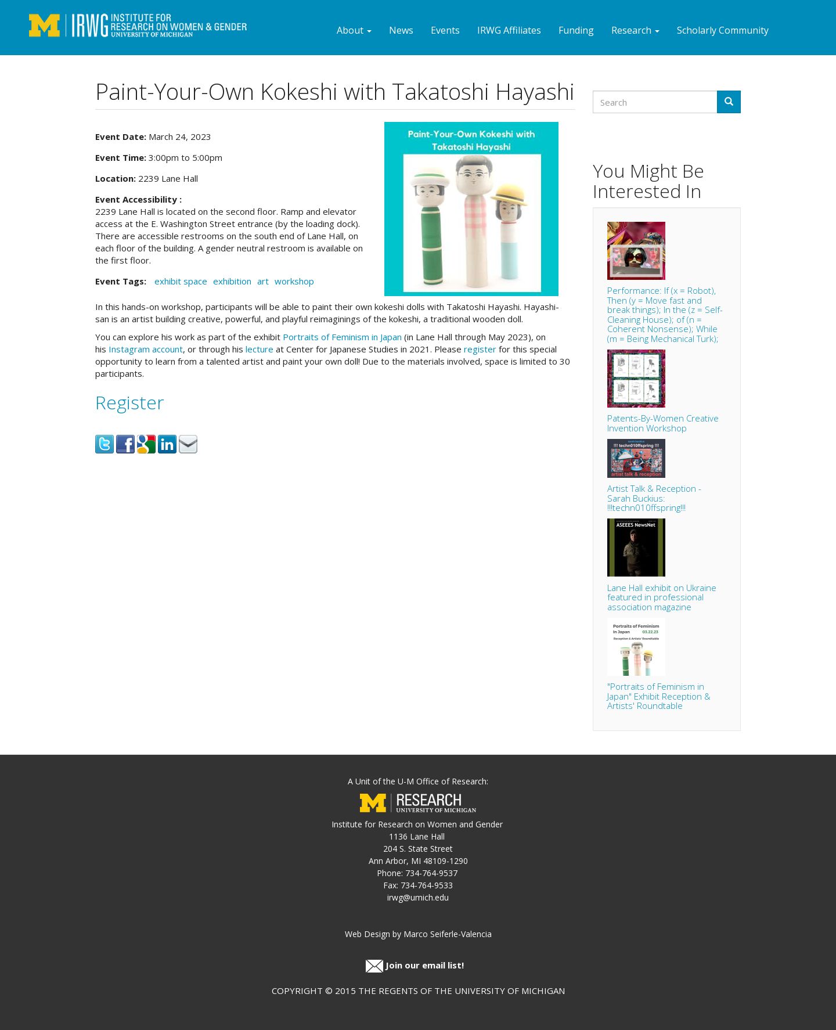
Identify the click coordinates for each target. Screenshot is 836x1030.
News (401, 30)
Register (129, 402)
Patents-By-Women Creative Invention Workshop (663, 423)
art (263, 281)
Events (445, 30)
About (354, 30)
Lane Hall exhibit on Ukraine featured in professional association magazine (661, 597)
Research (635, 30)
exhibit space (180, 281)
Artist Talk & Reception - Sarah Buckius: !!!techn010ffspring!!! (654, 497)
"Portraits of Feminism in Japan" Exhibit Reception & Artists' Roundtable (659, 695)
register (480, 349)
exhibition (232, 281)
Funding (576, 30)
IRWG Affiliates (509, 30)
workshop (294, 281)
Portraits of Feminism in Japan (342, 337)
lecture (259, 349)
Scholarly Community (723, 30)
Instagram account (146, 349)
